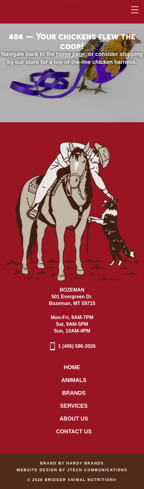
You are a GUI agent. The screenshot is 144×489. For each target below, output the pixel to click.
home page (70, 54)
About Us (73, 419)
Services (74, 406)
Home (72, 367)
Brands (73, 393)
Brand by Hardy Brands (72, 463)
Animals (73, 380)
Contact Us (74, 431)
